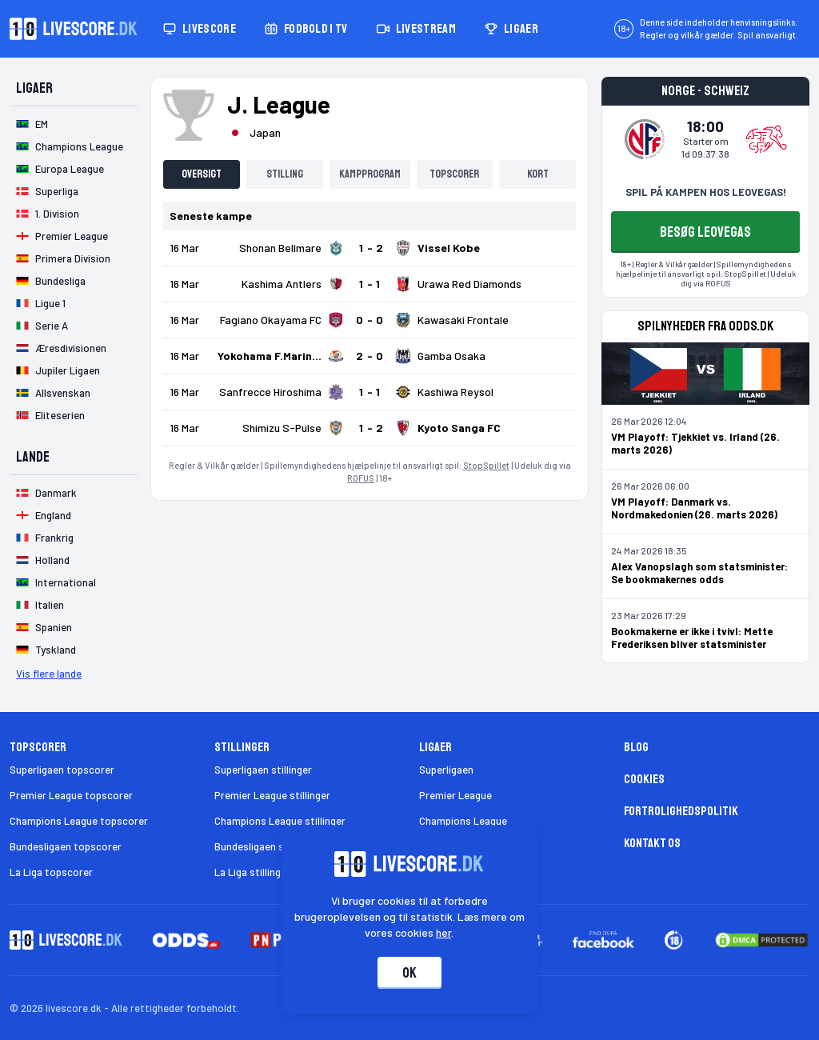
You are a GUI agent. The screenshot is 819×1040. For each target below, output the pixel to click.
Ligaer (511, 29)
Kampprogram (370, 174)
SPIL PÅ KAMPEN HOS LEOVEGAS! (705, 192)
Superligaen (446, 769)
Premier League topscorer (71, 795)
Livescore (199, 29)
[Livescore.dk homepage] (74, 29)
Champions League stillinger (280, 820)
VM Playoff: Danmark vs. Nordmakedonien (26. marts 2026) (694, 508)
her (444, 932)
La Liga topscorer (51, 872)
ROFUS (360, 478)
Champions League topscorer (79, 820)
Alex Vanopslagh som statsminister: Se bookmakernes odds (699, 573)
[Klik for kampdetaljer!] (369, 248)
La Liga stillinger (252, 872)
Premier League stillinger (272, 795)
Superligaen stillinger (263, 769)
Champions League (463, 820)
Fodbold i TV (306, 29)
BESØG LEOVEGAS (705, 232)
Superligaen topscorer (62, 769)
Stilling (284, 174)
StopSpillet (486, 465)
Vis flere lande (49, 673)
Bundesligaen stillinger (266, 846)
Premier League (455, 795)
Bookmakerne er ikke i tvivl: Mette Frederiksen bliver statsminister (692, 637)
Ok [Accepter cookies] (409, 973)
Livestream (416, 29)
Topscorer (454, 174)
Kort (538, 174)
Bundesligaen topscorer (66, 846)
